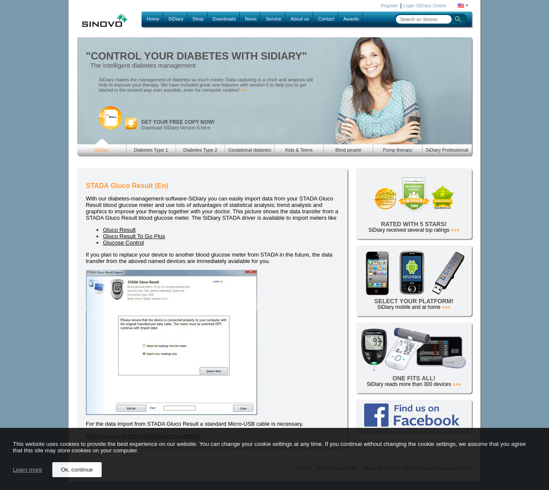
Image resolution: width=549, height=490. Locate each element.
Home (153, 18)
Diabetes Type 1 (151, 149)
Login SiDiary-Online (424, 5)
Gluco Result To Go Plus (134, 236)
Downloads (224, 18)
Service (273, 18)
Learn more (27, 469)
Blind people (348, 149)
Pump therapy (397, 149)
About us (299, 18)
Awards (351, 18)
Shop (198, 18)
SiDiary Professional (446, 149)
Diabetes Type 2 (200, 149)
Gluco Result (119, 230)
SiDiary (175, 18)
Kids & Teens (299, 149)
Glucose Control (123, 242)
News (251, 18)
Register (389, 5)
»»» (244, 90)
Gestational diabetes (249, 149)
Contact (326, 18)
